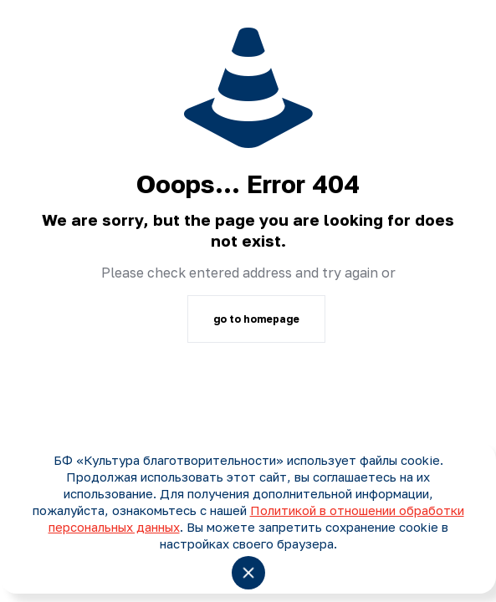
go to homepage (256, 319)
